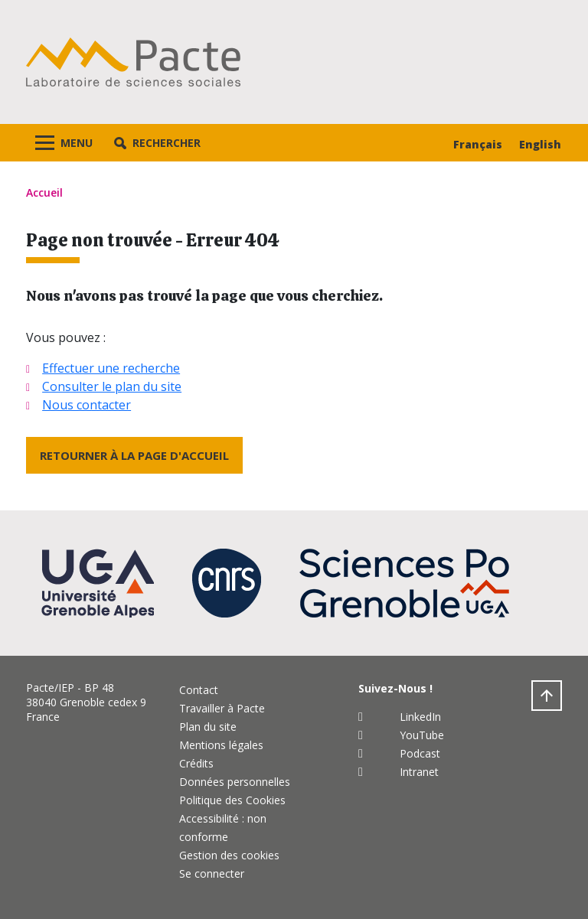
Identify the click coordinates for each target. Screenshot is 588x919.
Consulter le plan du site (111, 386)
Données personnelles (234, 781)
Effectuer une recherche (111, 368)
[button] (157, 142)
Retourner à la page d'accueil (134, 455)
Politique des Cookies (232, 800)
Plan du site (208, 726)
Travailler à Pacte (222, 708)
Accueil (44, 192)
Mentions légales (221, 745)
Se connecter (211, 873)
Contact (198, 690)
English (540, 144)
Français (477, 144)
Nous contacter (86, 404)
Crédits (196, 763)
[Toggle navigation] (64, 142)
